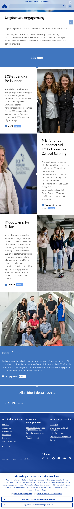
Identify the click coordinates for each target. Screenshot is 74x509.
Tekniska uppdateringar (35, 433)
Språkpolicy (54, 440)
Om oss (5, 424)
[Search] (36, 6)
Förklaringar (7, 431)
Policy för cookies (57, 433)
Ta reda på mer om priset (52, 206)
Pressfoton (6, 434)
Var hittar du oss (9, 441)
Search (63, 6)
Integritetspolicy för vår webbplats (59, 429)
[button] (70, 2)
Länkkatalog (7, 446)
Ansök (10, 126)
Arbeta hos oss (8, 428)
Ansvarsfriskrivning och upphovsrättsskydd (35, 428)
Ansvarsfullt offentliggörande (33, 437)
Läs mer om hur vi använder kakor (49, 493)
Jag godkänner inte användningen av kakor (38, 505)
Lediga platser (11, 376)
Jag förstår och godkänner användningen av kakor (38, 499)
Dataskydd (54, 424)
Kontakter (6, 438)
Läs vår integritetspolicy (23, 493)
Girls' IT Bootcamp (15, 403)
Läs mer (11, 284)
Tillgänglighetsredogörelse (60, 436)
